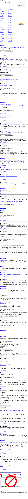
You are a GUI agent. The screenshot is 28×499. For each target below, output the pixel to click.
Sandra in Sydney (2, 11)
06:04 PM (11, 29)
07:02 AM (11, 8)
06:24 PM (11, 36)
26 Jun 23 (9, 33)
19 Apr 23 (9, 11)
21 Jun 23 (9, 32)
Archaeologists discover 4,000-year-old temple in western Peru (7, 104)
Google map (1, 260)
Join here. (19, 474)
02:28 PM (11, 27)
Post (0, 55)
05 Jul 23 (9, 42)
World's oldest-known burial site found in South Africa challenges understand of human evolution (11, 274)
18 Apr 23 (9, 10)
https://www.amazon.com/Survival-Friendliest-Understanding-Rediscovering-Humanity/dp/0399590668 (11, 201)
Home (9, 2)
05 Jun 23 (9, 22)
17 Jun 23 (9, 31)
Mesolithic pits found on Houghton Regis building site (6, 442)
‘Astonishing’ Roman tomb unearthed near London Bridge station (7, 280)
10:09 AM (11, 31)
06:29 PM (11, 40)
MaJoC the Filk (1, 25)
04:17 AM (11, 22)
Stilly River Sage (2, 26)
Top (1, 55)
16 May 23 (9, 15)
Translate (5, 55)
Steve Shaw (1, 22)
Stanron (1, 23)
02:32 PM (11, 10)
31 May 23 (9, 20)
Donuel (1, 9)
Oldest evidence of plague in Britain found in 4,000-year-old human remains (8, 169)
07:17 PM (11, 13)
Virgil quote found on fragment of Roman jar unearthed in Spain (7, 332)
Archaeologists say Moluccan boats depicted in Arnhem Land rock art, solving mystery (10, 160)
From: (1, 45)
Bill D (1, 42)
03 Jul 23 (9, 40)
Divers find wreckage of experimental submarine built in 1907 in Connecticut (9, 79)
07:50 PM (11, 42)
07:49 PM (11, 18)
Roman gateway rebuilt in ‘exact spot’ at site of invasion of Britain (7, 59)
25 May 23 (9, 17)
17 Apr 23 (9, 8)
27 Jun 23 (9, 35)
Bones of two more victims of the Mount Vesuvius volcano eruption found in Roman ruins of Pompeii (11, 124)
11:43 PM (11, 15)
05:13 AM (11, 17)
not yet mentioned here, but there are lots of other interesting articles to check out (17, 105)
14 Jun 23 (9, 29)
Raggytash (1, 8)
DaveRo (1, 10)
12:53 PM (11, 38)
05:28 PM (11, 11)
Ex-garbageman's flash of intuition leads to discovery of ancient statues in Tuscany (9, 191)
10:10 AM (11, 25)
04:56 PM (11, 34)
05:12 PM (11, 35)
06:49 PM (11, 32)
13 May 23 (9, 13)
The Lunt (11, 70)
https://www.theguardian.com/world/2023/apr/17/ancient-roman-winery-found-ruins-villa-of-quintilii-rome (12, 47)
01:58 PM (11, 26)
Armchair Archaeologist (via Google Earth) (4, 6)
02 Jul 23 (9, 38)
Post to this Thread (6, 2)
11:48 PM (11, 16)
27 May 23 (9, 18)
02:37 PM (11, 41)
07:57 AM (11, 9)
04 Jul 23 (9, 41)
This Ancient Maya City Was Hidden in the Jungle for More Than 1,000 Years (14, 410)
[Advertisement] (21, 11)
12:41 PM (11, 33)
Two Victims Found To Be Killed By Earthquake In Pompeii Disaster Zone (8, 132)
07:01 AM (11, 24)
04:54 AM (11, 23)
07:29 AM (11, 20)
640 (8, 6)
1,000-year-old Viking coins (3, 85)
